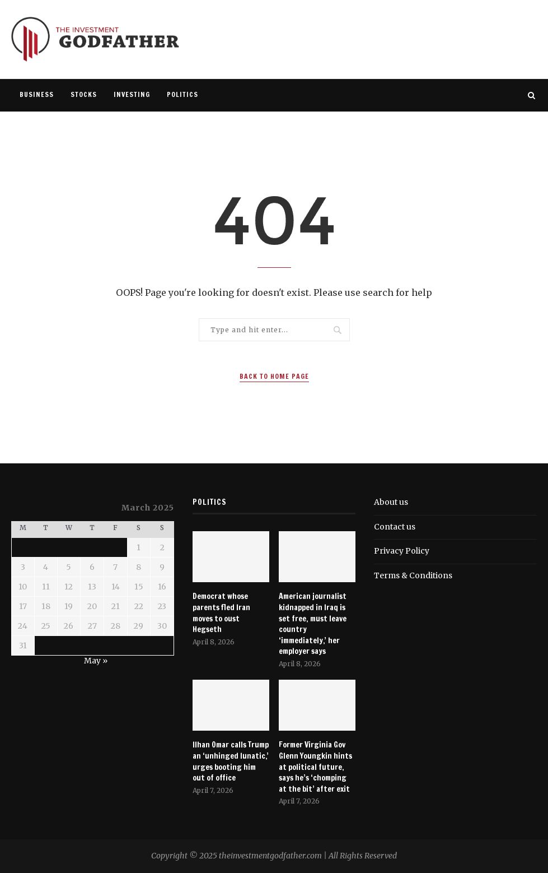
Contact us (394, 527)
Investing (132, 94)
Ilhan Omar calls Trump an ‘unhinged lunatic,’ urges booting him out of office (231, 761)
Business (37, 94)
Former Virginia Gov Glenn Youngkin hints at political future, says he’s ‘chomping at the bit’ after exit (315, 767)
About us (391, 502)
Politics (182, 94)
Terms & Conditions (413, 575)
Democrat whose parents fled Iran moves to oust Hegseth (221, 613)
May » (95, 661)
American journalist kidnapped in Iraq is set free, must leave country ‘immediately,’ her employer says (312, 624)
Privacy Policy (401, 551)
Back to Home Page (274, 376)
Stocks (84, 94)
